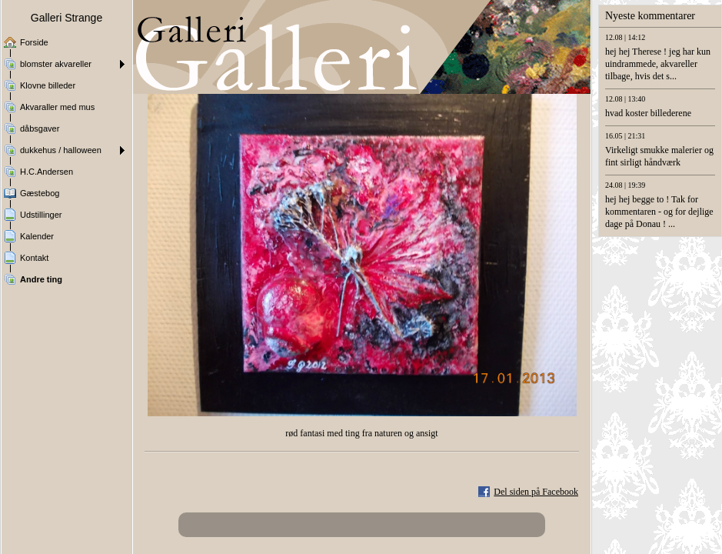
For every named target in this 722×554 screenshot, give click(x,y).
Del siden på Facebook (536, 491)
